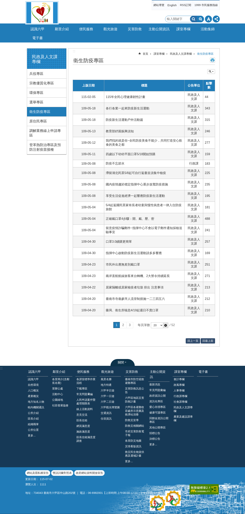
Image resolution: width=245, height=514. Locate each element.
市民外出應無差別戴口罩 (123, 264)
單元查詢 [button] (211, 71)
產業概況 (33, 396)
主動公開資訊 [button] (159, 29)
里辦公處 (57, 388)
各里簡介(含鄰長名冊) (60, 381)
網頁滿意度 (83, 425)
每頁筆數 (144, 325)
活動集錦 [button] (208, 29)
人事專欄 (179, 390)
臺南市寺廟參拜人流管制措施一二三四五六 (135, 298)
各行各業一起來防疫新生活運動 (127, 108)
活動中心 (57, 394)
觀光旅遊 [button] (110, 29)
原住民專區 (38, 121)
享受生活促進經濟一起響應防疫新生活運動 (135, 195)
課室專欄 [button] (183, 29)
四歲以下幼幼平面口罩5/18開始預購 (130, 154)
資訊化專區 (156, 401)
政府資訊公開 (157, 395)
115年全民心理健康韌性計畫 (125, 97)
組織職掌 (33, 424)
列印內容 (212, 60)
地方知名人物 (36, 401)
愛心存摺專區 (157, 406)
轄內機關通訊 (36, 407)
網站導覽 (158, 5)
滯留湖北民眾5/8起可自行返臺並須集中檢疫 (136, 173)
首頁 (145, 53)
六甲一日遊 (107, 396)
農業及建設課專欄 (183, 418)
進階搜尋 (200, 19)
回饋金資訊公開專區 (158, 420)
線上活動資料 (84, 409)
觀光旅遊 (107, 371)
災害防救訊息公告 (134, 390)
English (172, 5)
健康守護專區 (157, 412)
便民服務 (83, 371)
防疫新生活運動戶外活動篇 (124, 119)
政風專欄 (179, 384)
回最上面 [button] (207, 340)
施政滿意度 (83, 431)
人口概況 (33, 390)
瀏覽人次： (32, 484)
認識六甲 (34, 371)
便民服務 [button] (86, 29)
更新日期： (32, 479)
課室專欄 (159, 53)
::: (153, 1)
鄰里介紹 (59, 371)
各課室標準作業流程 (85, 381)
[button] (165, 325)
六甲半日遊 (107, 390)
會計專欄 (179, 379)
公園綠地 (57, 399)
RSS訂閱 (185, 5)
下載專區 (81, 388)
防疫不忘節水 (115, 163)
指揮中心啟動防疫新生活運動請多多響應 (134, 253)
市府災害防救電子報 (134, 433)
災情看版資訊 (133, 446)
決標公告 (154, 438)
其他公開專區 (157, 427)
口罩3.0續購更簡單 (119, 241)
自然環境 (33, 384)
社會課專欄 (180, 401)
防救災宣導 (132, 420)
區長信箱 (81, 420)
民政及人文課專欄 (181, 53)
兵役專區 (36, 74)
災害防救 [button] (135, 29)
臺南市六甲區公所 (42, 12)
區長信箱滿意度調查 (85, 439)
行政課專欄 (180, 396)
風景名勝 (106, 379)
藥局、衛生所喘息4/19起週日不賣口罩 (132, 310)
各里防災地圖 (133, 440)
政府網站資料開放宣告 (89, 472)
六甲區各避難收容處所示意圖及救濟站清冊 (134, 411)
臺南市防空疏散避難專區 (134, 381)
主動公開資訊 (157, 374)
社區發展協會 (60, 405)
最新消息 (154, 384)
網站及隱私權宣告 (38, 472)
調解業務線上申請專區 (45, 133)
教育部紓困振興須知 (120, 131)
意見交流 (81, 414)
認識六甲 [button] (38, 29)
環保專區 (36, 93)
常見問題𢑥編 (84, 394)
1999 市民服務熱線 (206, 5)
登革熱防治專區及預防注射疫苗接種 (45, 147)
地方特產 (106, 384)
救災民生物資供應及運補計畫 (134, 453)
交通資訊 (106, 412)
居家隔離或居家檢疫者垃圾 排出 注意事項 (135, 287)
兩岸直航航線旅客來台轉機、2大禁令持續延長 (138, 276)
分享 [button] (216, 19)
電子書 (37, 38)
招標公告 (154, 433)
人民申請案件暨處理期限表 (85, 401)
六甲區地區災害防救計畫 (134, 399)
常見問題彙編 (157, 390)
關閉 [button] (121, 362)
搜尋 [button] (193, 19)
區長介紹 (33, 418)
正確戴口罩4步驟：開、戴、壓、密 (130, 218)
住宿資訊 (106, 418)
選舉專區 (36, 102)
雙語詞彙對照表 (62, 472)
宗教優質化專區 (41, 83)
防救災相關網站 (134, 425)
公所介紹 (33, 412)
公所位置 (33, 429)
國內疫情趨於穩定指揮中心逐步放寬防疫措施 (137, 184)
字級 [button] (208, 19)
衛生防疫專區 (39, 112)
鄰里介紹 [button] (62, 29)
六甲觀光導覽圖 (110, 407)
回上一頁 (192, 340)
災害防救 (132, 371)
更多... (32, 435)
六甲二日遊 (107, 401)
